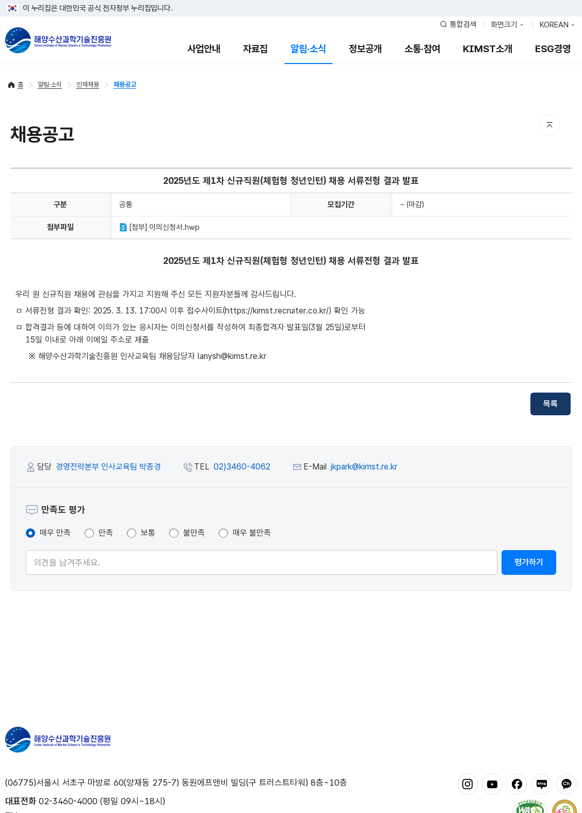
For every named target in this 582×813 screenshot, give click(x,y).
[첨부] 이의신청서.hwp (159, 227)
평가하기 (528, 562)
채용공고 (125, 84)
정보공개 (365, 49)
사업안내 (203, 49)
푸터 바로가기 (291, 0)
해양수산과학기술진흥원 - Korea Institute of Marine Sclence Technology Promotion (58, 40)
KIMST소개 (487, 49)
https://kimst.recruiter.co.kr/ (277, 311)
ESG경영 (553, 49)
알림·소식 (308, 49)
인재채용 (87, 84)
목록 (550, 404)
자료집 (255, 49)
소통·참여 (422, 49)
